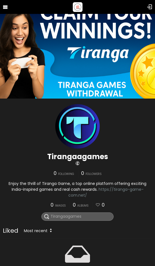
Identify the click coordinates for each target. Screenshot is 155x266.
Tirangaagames (77, 157)
